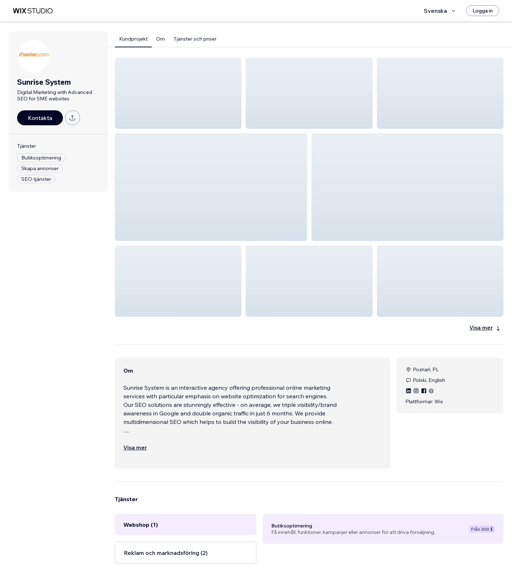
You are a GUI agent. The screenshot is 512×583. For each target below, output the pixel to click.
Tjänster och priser (195, 39)
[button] (178, 93)
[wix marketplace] (33, 11)
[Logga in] (482, 10)
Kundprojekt (133, 39)
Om (160, 39)
